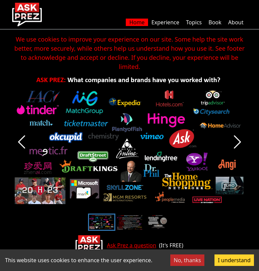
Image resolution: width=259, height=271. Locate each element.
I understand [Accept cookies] (234, 260)
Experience (165, 22)
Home (137, 22)
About (235, 22)
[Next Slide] (237, 142)
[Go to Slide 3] (157, 222)
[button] (129, 142)
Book (214, 22)
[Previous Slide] (21, 142)
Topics (194, 22)
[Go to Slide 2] (129, 222)
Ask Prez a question (131, 245)
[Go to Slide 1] (101, 222)
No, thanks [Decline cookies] (187, 260)
